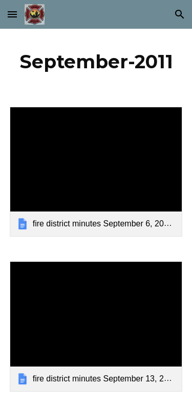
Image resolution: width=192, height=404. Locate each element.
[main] (96, 61)
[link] (96, 172)
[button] (12, 14)
